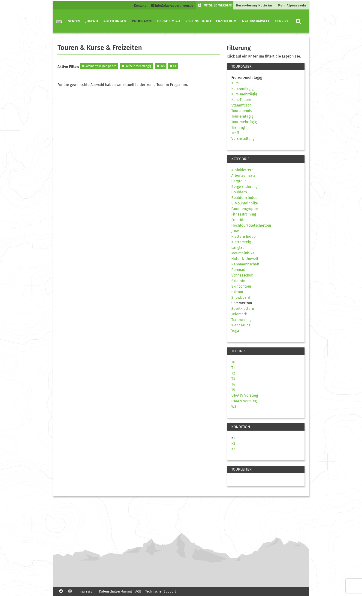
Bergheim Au (168, 21)
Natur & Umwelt (244, 258)
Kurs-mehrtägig (244, 94)
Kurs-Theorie (241, 99)
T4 (233, 384)
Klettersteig (241, 242)
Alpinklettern (242, 170)
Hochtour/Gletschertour (251, 225)
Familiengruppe (244, 209)
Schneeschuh (242, 275)
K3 (233, 449)
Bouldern (239, 192)
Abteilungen (114, 21)
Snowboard (240, 297)
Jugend (91, 21)
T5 (233, 390)
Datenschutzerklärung (115, 591)
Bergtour (238, 181)
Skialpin (238, 281)
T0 (233, 362)
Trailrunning (241, 319)
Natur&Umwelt (256, 21)
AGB (138, 591)
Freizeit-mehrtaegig (136, 66)
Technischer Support (160, 591)
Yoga (235, 330)
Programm (142, 21)
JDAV (235, 231)
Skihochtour (241, 286)
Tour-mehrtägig (244, 122)
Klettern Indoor (244, 236)
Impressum (86, 591)
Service (282, 21)
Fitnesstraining (243, 214)
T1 (233, 367)
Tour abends (241, 111)
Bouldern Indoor (245, 197)
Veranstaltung (242, 138)
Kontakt (140, 6)
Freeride (238, 220)
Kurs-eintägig (242, 88)
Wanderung (240, 325)
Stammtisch (241, 105)
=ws (161, 66)
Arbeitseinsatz (243, 175)
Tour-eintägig (242, 116)
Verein (74, 21)
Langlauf (238, 247)
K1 (173, 66)
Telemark (239, 314)
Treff (235, 133)
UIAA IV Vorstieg (244, 395)
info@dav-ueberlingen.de (172, 6)
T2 (233, 373)
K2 (233, 443)
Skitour (237, 292)
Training (238, 127)
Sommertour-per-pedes (99, 66)
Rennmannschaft (245, 264)
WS (233, 406)
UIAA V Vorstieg (244, 401)
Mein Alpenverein (292, 5)
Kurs (234, 83)
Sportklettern (242, 308)
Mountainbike (242, 253)
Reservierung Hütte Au (254, 5)
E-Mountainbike (244, 203)
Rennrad (238, 270)
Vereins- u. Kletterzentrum (210, 21)
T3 (233, 379)
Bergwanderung (244, 186)
